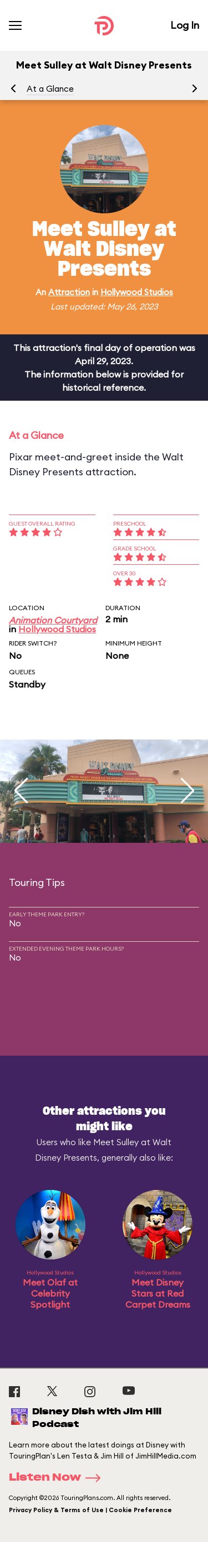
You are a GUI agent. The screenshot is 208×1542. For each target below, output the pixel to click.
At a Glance (50, 88)
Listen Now (58, 1478)
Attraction (69, 292)
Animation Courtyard (53, 620)
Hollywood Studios (136, 292)
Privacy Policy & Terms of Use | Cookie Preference (90, 1510)
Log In (184, 25)
